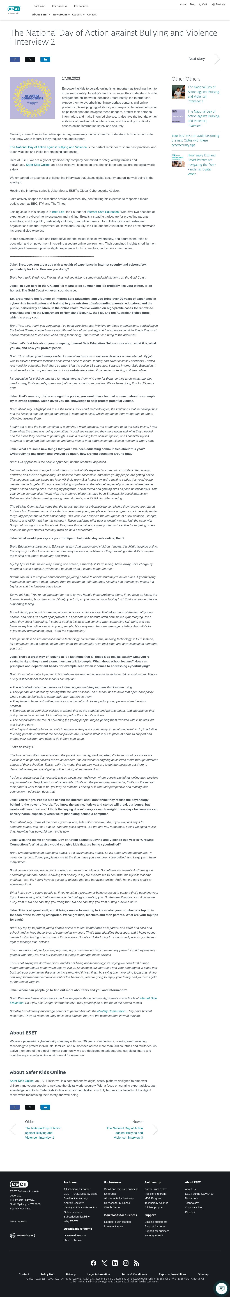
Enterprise (110, 1193)
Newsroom (191, 1198)
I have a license (73, 1240)
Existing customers (156, 1221)
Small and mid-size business (121, 1189)
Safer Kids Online (38, 165)
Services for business (117, 1202)
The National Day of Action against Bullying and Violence (48, 147)
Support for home (155, 1226)
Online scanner (73, 1212)
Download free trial (75, 1235)
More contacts (18, 1221)
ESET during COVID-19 (199, 1193)
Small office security (76, 1198)
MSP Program (153, 1198)
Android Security (74, 1202)
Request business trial (117, 1221)
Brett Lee (58, 212)
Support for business (157, 1230)
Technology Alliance (156, 1202)
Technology (192, 1202)
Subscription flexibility (76, 1216)
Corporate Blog (194, 1207)
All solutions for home (76, 1189)
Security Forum (154, 1235)
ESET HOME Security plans (80, 1193)
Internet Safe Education (103, 212)
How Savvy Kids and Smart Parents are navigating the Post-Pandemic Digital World (202, 165)
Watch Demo (112, 1207)
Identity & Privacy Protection (81, 1207)
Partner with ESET (156, 1189)
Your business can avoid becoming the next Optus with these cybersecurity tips (195, 141)
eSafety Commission (111, 1011)
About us (190, 1189)
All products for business (119, 1198)
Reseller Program (155, 1193)
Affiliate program (154, 1207)
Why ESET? (71, 1221)
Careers (190, 1212)
